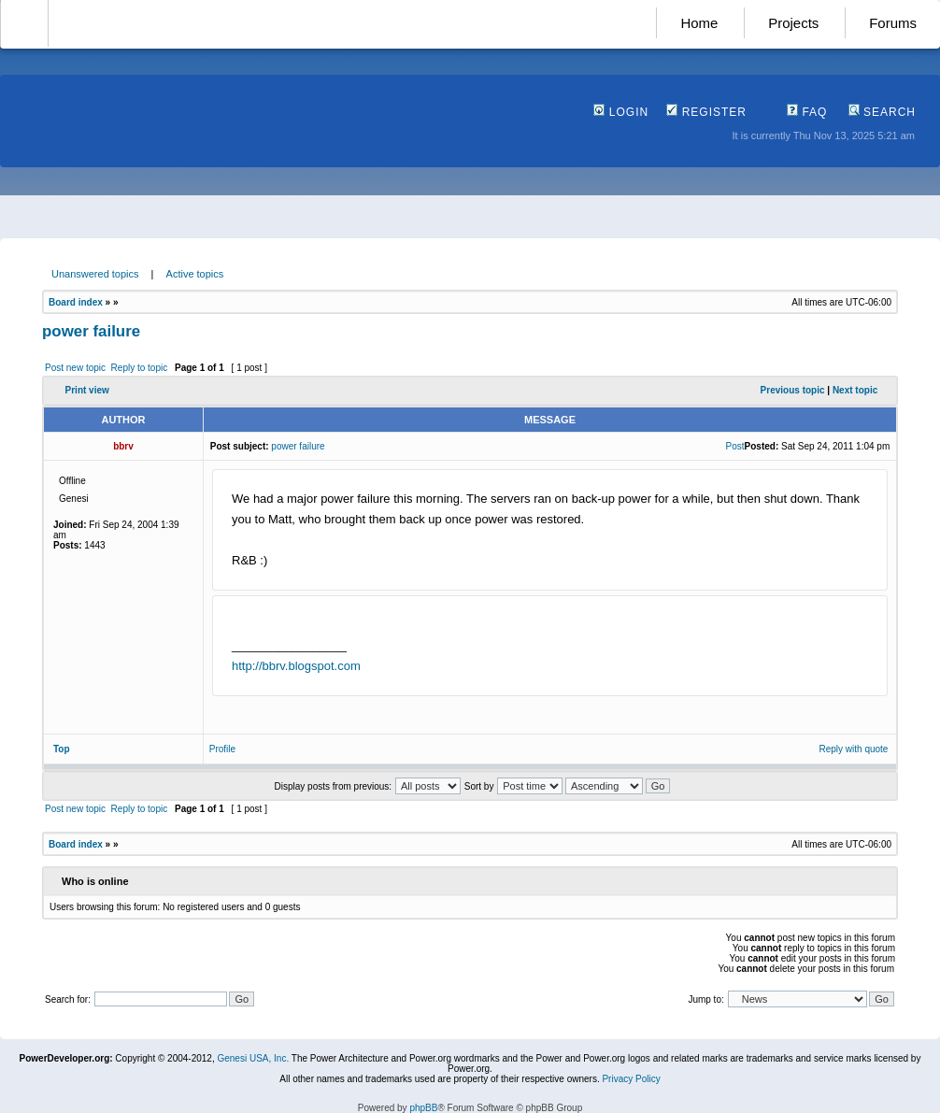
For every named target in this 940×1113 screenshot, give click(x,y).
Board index (76, 302)
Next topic (855, 390)
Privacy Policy (631, 1079)
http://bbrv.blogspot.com (296, 666)
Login (620, 112)
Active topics (195, 273)
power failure (91, 331)
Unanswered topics (95, 273)
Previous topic (793, 390)
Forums (893, 23)
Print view (87, 390)
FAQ (807, 112)
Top (61, 749)
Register (706, 112)
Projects (793, 23)
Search (882, 112)
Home (699, 23)
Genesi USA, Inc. (253, 1058)
